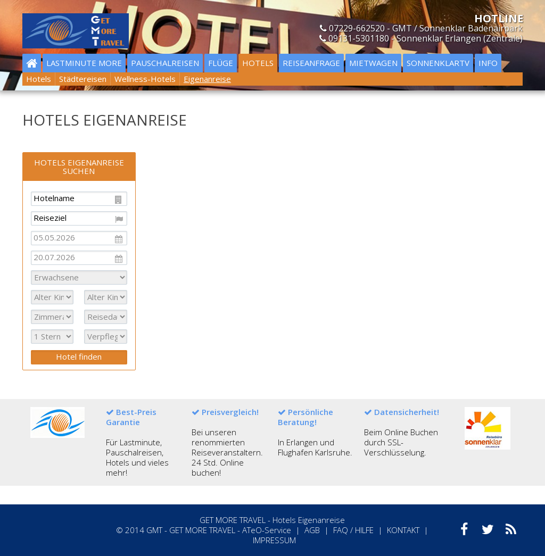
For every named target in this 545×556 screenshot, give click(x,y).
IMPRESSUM (274, 540)
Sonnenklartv (438, 62)
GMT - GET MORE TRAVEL (190, 530)
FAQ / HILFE (353, 530)
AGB (312, 530)
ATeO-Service (266, 530)
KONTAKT (403, 530)
